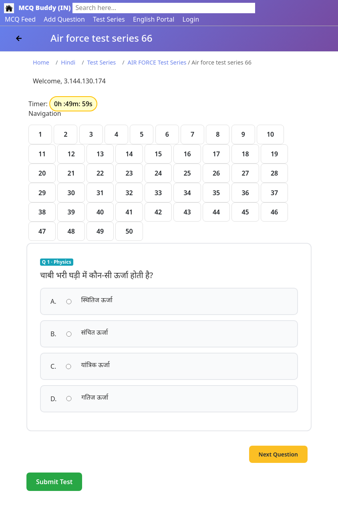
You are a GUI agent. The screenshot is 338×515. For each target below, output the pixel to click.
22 (100, 173)
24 (158, 173)
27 (245, 173)
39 (70, 212)
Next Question (278, 454)
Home (41, 62)
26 (216, 173)
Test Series (109, 19)
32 (129, 192)
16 (187, 153)
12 (70, 153)
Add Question (64, 19)
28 (274, 173)
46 (274, 212)
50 (129, 231)
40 (100, 212)
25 (187, 173)
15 (158, 153)
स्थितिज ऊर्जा (97, 299)
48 (70, 231)
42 (158, 212)
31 (100, 192)
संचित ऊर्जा (94, 332)
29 (42, 192)
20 (42, 173)
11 (42, 153)
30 (70, 192)
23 (129, 173)
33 (158, 192)
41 (129, 212)
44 (216, 212)
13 (100, 153)
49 (100, 231)
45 (245, 212)
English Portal (153, 19)
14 (129, 153)
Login (191, 19)
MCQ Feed (20, 19)
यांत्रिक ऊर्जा (95, 364)
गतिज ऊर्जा (94, 397)
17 (216, 153)
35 (216, 192)
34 (187, 192)
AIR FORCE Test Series (157, 62)
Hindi (68, 62)
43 (187, 212)
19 (274, 153)
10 (270, 134)
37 (274, 192)
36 (245, 192)
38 (42, 212)
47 (42, 231)
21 (70, 173)
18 (245, 153)
